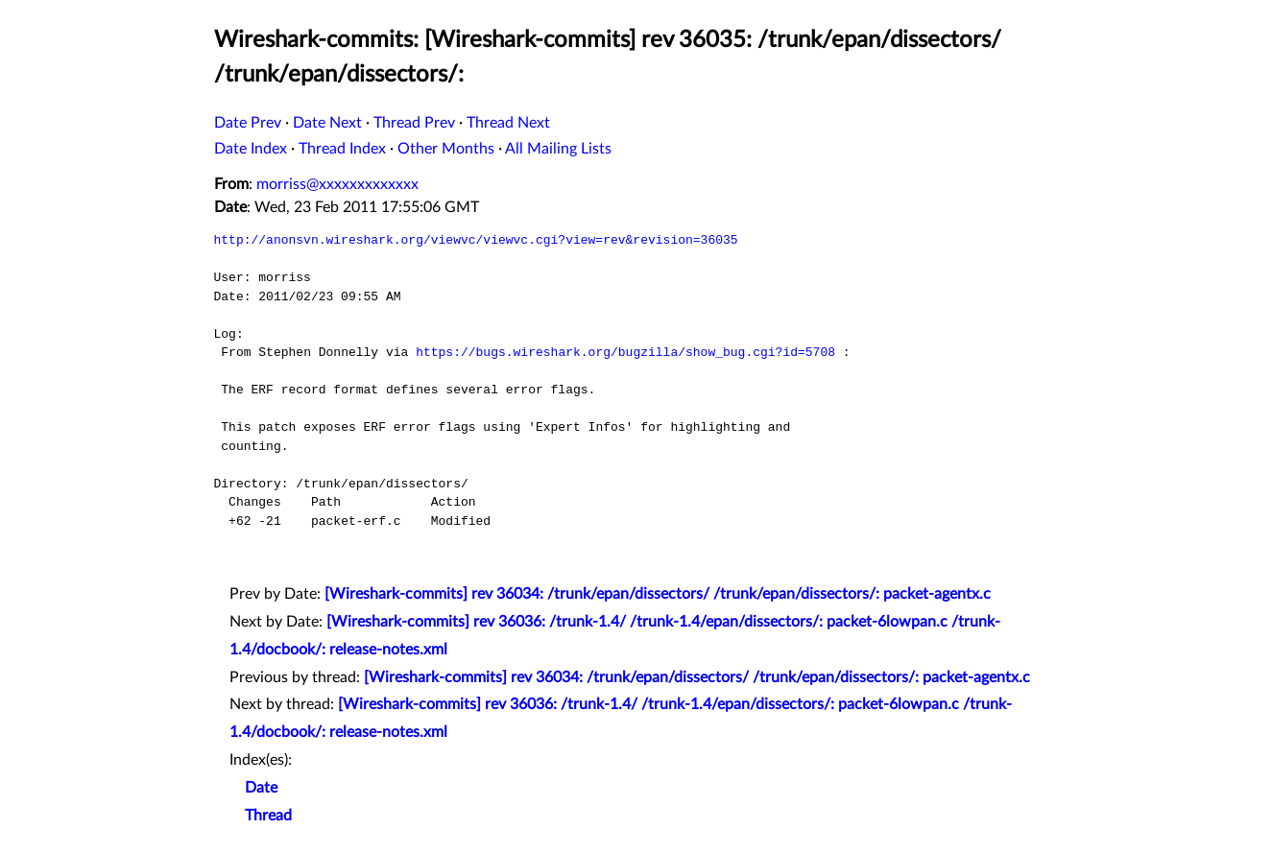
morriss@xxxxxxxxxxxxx (337, 184)
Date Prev (247, 122)
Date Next (327, 122)
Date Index (250, 148)
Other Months (445, 148)
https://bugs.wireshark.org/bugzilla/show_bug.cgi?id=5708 (625, 352)
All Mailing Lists (558, 148)
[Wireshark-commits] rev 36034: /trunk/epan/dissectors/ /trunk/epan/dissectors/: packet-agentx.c (657, 594)
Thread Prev (414, 122)
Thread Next (508, 122)
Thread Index (342, 148)
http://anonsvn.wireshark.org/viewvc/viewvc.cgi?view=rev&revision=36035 (476, 240)
